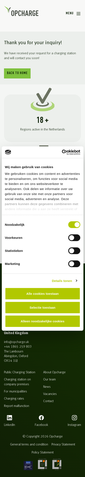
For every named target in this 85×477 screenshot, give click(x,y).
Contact (48, 401)
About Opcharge (54, 372)
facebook (41, 425)
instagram (74, 425)
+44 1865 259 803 (17, 346)
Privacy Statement (63, 444)
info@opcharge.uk (16, 342)
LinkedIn (9, 425)
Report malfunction (16, 406)
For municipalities (15, 391)
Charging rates (14, 398)
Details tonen (62, 280)
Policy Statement (43, 452)
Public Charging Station (19, 372)
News (47, 387)
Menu (70, 13)
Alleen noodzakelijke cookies (43, 321)
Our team (49, 379)
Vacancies (50, 394)
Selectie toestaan (42, 307)
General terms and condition (29, 444)
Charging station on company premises (17, 382)
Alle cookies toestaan (42, 293)
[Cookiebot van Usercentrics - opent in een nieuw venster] (61, 152)
